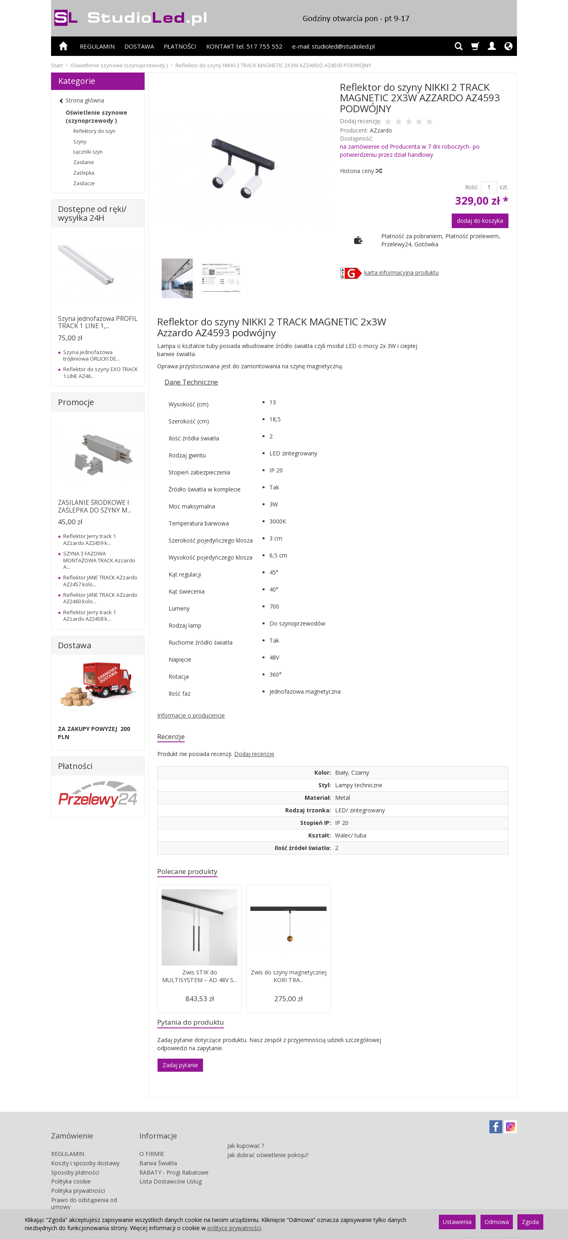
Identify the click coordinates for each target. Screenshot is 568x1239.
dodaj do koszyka (480, 220)
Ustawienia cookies (76, 1207)
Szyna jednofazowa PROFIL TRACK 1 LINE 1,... (97, 322)
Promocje (76, 402)
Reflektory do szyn (94, 131)
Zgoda (530, 1222)
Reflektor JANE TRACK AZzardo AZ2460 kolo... (100, 598)
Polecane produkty (192, 873)
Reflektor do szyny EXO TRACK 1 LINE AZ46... (100, 372)
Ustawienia (457, 1222)
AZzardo (381, 130)
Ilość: (471, 187)
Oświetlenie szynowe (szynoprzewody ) (96, 116)
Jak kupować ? (245, 1133)
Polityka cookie (71, 1173)
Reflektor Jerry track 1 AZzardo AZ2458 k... (89, 615)
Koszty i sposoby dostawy (85, 1154)
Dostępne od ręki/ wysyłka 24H (92, 213)
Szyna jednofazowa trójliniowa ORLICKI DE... (91, 355)
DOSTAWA (139, 46)
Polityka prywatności (78, 1182)
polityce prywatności (234, 1228)
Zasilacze (84, 183)
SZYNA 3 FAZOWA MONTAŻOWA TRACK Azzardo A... (99, 560)
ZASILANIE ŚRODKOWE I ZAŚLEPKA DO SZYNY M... (94, 506)
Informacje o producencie (191, 715)
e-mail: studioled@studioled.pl (333, 46)
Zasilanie (83, 162)
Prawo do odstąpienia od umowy (84, 1195)
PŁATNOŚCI (180, 46)
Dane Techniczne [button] (191, 382)
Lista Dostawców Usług (170, 1173)
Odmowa (497, 1222)
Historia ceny (360, 171)
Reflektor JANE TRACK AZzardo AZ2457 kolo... (100, 580)
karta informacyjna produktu (401, 272)
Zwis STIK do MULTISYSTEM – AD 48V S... (200, 983)
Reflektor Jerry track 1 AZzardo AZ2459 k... (89, 539)
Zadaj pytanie (180, 1069)
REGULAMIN (97, 46)
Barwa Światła (158, 1154)
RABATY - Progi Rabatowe (174, 1163)
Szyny (79, 141)
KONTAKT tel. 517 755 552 (244, 46)
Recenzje (173, 737)
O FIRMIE (151, 1145)
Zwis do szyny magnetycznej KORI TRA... (288, 979)
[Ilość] (489, 187)
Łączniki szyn (87, 151)
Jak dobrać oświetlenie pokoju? (267, 1142)
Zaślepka (83, 172)
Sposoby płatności (75, 1163)
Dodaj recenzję (254, 755)
